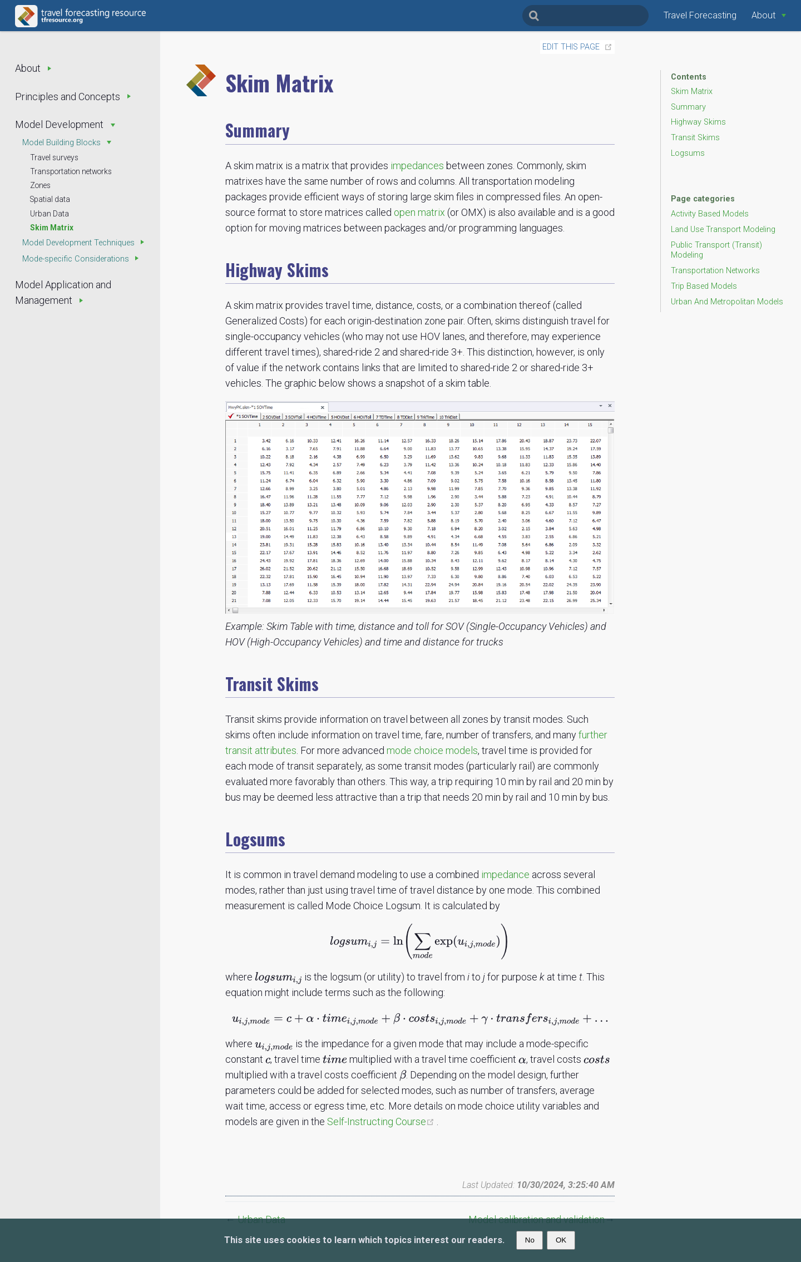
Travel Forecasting (700, 15)
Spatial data (50, 199)
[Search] (585, 15)
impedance (505, 874)
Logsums (688, 153)
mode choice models (432, 750)
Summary (688, 107)
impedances (417, 165)
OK (561, 1240)
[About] (768, 15)
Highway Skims (698, 122)
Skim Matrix (51, 227)
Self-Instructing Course (382, 1121)
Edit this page (571, 47)
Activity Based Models (710, 214)
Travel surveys (54, 157)
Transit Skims (695, 137)
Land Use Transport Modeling (723, 229)
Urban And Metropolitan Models (727, 302)
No (530, 1240)
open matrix (419, 212)
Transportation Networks (715, 270)
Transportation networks (71, 171)
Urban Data (49, 213)
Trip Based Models (704, 286)
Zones (40, 185)
